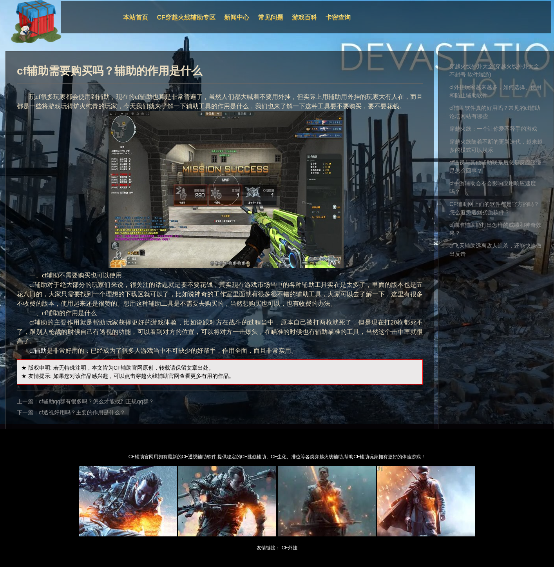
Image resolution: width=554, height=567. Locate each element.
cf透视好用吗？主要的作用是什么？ (82, 412)
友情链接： (268, 548)
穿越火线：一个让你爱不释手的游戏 (493, 129)
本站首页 (135, 17)
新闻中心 (236, 17)
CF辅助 (123, 368)
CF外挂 (289, 548)
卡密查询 (338, 17)
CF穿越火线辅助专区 (186, 17)
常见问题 (270, 17)
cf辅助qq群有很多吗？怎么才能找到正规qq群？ (96, 401)
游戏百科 (304, 17)
